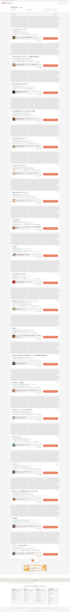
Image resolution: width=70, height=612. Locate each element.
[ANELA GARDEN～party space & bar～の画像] (35, 76)
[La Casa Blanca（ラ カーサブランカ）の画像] (35, 158)
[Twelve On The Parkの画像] (35, 429)
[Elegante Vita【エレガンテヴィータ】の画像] (35, 131)
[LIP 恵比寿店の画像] (35, 511)
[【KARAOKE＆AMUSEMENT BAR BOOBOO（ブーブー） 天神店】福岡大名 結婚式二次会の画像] (35, 348)
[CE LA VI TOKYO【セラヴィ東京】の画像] (35, 266)
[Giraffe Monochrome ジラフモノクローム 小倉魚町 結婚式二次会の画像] (35, 49)
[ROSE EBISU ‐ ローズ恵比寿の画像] (35, 375)
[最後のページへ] (42, 560)
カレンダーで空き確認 (50, 38)
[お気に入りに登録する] (57, 30)
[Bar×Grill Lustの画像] (35, 456)
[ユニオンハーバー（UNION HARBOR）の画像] (35, 538)
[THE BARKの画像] (35, 321)
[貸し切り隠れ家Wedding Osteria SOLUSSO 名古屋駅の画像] (35, 103)
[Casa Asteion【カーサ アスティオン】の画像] (35, 22)
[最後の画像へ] (58, 22)
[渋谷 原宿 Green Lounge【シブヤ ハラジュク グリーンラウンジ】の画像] (35, 293)
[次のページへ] (40, 560)
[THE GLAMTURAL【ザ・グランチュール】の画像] (35, 185)
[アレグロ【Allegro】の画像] (35, 212)
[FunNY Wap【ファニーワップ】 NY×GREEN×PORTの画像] (35, 402)
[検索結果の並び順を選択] (56, 14)
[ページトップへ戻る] (35, 580)
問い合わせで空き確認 (50, 201)
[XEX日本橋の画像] (35, 239)
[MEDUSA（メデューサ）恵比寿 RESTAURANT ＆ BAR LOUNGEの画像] (35, 483)
